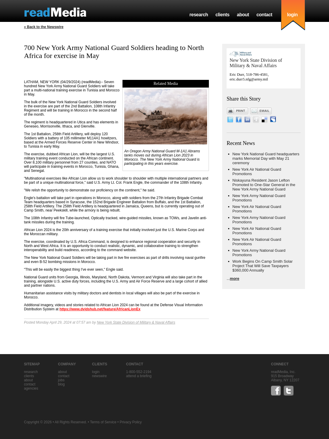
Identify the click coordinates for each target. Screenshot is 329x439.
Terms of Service (103, 422)
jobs (61, 380)
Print (238, 110)
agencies (31, 388)
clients (222, 14)
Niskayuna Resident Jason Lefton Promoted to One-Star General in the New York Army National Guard (264, 184)
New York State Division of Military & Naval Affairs (136, 322)
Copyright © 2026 (38, 422)
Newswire (99, 376)
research (198, 14)
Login (95, 372)
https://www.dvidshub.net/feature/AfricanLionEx (100, 309)
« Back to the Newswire (43, 27)
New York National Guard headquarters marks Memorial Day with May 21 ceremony (266, 158)
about (243, 14)
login (292, 14)
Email (261, 110)
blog (61, 384)
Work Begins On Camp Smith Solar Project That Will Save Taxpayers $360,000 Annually (263, 265)
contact (264, 14)
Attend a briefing (138, 376)
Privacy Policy (131, 422)
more (234, 278)
